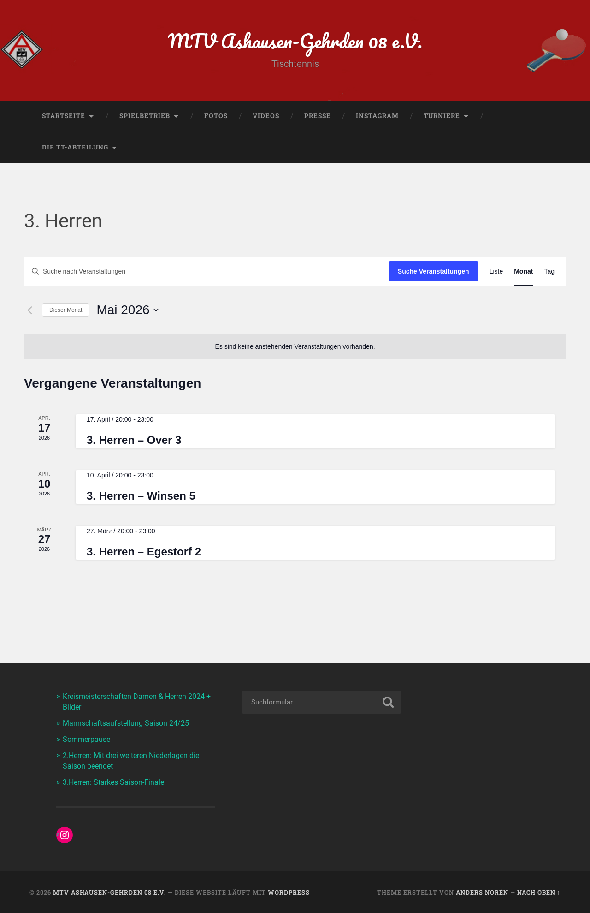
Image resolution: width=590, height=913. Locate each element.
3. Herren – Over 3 (134, 442)
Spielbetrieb (144, 117)
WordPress (289, 891)
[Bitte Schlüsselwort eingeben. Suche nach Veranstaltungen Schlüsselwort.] (206, 273)
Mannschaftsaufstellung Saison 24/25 (129, 724)
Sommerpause (88, 740)
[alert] (295, 348)
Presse (317, 117)
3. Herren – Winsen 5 (141, 497)
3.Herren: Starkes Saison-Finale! (118, 781)
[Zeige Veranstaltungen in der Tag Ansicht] (549, 273)
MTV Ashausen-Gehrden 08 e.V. (295, 41)
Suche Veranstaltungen (433, 273)
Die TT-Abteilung (75, 149)
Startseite (63, 117)
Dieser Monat (65, 312)
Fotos (216, 117)
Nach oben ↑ (538, 891)
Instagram (377, 117)
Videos (266, 117)
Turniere (442, 117)
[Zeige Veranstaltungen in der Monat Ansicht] (523, 273)
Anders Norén (482, 891)
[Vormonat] (29, 312)
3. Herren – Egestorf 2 (144, 553)
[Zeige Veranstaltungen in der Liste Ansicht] (496, 273)
